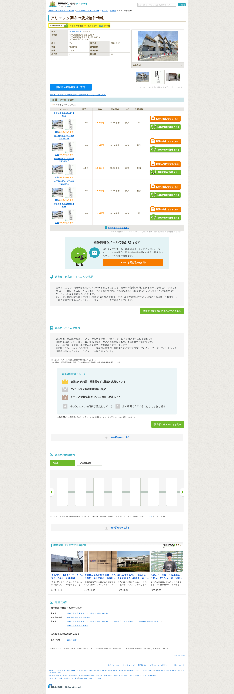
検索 (183, 5)
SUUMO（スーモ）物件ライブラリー (68, 4)
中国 (90, 678)
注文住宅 (51, 675)
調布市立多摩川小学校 (149, 621)
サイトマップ (128, 665)
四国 (85, 678)
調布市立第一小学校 (75, 621)
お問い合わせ (178, 665)
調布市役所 (72, 640)
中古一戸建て (171, 670)
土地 (179, 670)
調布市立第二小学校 (99, 621)
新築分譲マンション (134, 670)
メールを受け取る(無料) (133, 262)
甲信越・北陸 (69, 678)
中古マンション (148, 670)
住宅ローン (108, 675)
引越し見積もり (97, 675)
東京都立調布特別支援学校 (78, 617)
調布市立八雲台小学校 (123, 621)
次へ (182, 492)
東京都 (105, 11)
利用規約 (142, 665)
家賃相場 (122, 670)
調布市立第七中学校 (99, 613)
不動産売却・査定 (75, 675)
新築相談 (86, 675)
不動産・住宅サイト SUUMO (61, 11)
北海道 (50, 678)
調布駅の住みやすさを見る (167, 424)
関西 (81, 678)
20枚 (57, 132)
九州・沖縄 (97, 678)
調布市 (113, 11)
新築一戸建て (160, 670)
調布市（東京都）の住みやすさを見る (162, 311)
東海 (76, 678)
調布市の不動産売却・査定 (70, 87)
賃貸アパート (101, 670)
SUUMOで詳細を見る (165, 126)
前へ (52, 492)
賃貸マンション (89, 670)
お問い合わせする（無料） (165, 119)
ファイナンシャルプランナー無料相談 (142, 675)
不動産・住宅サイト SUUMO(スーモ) (62, 670)
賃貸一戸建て (112, 670)
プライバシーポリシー (159, 665)
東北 (56, 678)
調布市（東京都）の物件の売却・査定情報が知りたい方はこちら (78, 95)
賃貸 (101, 26)
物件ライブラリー (120, 675)
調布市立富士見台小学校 (77, 625)
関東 (61, 678)
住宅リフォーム (62, 675)
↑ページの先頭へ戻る (178, 655)
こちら (150, 516)
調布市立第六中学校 (75, 613)
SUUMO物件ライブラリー (87, 11)
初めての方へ (113, 665)
